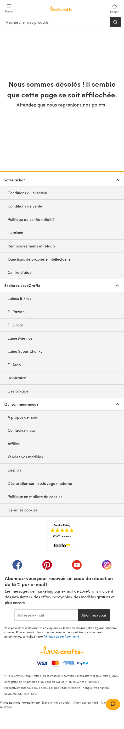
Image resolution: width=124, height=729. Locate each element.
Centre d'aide (20, 272)
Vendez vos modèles (25, 456)
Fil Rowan (16, 311)
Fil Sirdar (15, 324)
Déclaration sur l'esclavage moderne (40, 483)
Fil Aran (14, 364)
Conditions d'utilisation (27, 192)
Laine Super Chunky (25, 351)
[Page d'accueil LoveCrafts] (62, 650)
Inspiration (17, 377)
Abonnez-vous (94, 614)
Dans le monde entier (56, 702)
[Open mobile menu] (9, 8)
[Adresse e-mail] (46, 615)
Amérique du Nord (85, 702)
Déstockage (18, 390)
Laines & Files (19, 298)
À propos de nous (23, 417)
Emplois (14, 469)
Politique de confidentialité (31, 219)
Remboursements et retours (32, 245)
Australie (6, 707)
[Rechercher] (115, 22)
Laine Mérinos (20, 338)
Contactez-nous (21, 430)
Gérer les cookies (22, 509)
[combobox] (57, 22)
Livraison (15, 232)
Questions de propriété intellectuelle (39, 259)
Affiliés (14, 443)
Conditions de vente (25, 205)
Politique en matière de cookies (35, 496)
